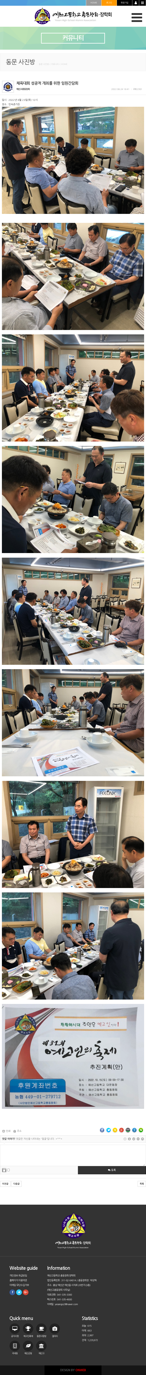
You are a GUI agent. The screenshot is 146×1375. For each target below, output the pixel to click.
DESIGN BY (73, 1370)
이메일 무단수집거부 (19, 1285)
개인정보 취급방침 (18, 1275)
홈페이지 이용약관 (18, 1280)
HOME (93, 3)
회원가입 (124, 3)
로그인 (109, 3)
